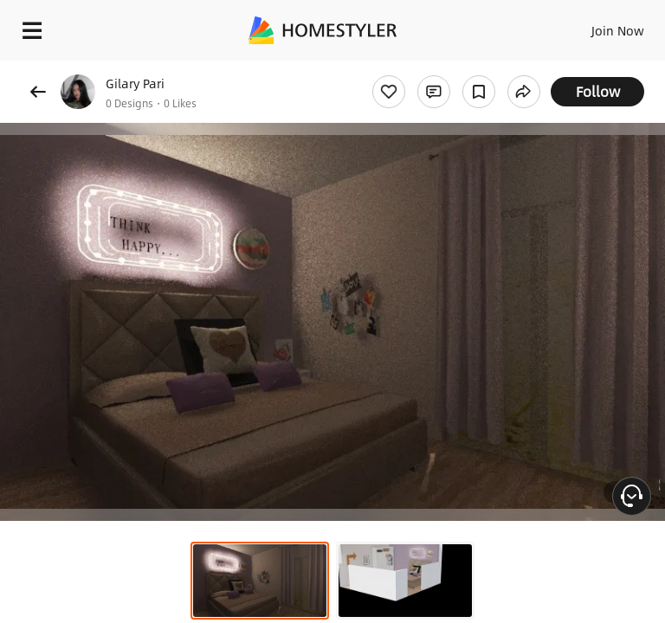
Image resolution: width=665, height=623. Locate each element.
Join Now (617, 30)
